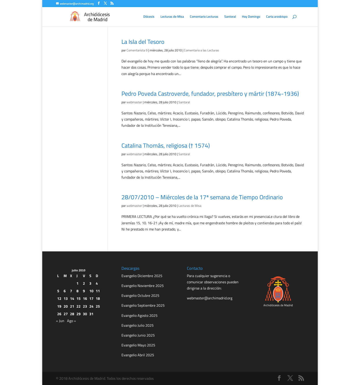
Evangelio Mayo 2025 (138, 345)
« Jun (60, 320)
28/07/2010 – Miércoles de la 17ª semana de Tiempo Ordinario (202, 197)
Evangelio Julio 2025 (137, 325)
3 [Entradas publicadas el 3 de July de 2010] (90, 283)
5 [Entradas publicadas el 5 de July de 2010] (58, 291)
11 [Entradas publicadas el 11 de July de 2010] (98, 291)
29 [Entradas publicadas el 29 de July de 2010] (78, 314)
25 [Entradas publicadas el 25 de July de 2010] (98, 306)
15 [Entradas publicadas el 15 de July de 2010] (78, 298)
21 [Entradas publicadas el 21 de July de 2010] (72, 306)
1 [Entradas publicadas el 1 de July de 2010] (77, 283)
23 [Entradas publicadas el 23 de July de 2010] (85, 306)
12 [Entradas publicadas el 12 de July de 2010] (59, 298)
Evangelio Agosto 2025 (139, 315)
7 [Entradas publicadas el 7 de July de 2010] (71, 291)
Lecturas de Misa (172, 17)
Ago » (71, 320)
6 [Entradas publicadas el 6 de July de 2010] (65, 291)
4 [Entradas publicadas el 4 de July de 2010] (97, 283)
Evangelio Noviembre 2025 (142, 285)
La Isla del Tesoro (142, 41)
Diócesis (149, 17)
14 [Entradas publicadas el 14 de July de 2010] (72, 298)
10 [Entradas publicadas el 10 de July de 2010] (91, 291)
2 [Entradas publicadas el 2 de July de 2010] (84, 283)
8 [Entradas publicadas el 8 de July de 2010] (77, 291)
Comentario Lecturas (204, 17)
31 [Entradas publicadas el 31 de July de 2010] (91, 314)
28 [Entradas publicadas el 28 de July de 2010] (72, 314)
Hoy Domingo (251, 17)
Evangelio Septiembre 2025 (143, 305)
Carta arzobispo (276, 17)
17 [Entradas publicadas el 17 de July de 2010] (91, 298)
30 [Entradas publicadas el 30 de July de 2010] (85, 314)
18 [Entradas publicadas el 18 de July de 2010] (98, 298)
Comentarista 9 (137, 50)
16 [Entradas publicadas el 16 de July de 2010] (85, 298)
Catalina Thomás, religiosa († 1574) (165, 145)
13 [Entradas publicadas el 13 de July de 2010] (66, 298)
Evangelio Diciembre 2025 (141, 275)
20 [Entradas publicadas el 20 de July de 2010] (66, 306)
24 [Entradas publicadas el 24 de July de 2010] (91, 306)
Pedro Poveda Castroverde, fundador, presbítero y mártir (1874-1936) (210, 93)
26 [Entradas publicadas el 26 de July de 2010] (59, 314)
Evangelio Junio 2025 (138, 335)
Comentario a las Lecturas (201, 50)
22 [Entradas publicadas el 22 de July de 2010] (78, 306)
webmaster (134, 102)
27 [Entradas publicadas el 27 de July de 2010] (66, 314)
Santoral (230, 17)
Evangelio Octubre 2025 (140, 295)
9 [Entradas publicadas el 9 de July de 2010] (84, 291)
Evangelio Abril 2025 (137, 355)
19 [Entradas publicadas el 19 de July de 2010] (59, 306)
